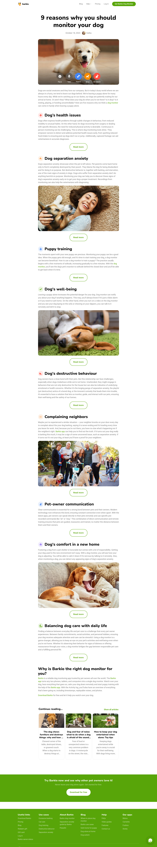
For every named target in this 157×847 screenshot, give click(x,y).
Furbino (126, 825)
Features (105, 825)
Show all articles (111, 709)
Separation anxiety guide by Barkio (67, 823)
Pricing (97, 4)
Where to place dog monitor (88, 819)
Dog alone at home (88, 831)
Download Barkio (45, 695)
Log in (106, 4)
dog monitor (112, 103)
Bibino (125, 818)
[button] (88, 4)
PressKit (63, 828)
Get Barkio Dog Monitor (124, 4)
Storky (125, 829)
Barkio (41, 678)
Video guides (107, 822)
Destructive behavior (46, 829)
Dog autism (85, 835)
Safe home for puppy (89, 828)
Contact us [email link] (106, 829)
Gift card (21, 832)
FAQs (104, 818)
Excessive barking (46, 818)
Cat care (42, 822)
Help (88, 4)
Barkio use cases (87, 824)
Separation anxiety (46, 832)
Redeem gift (22, 829)
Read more (78, 147)
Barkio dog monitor (67, 818)
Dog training (43, 825)
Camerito (126, 822)
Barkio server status (25, 839)
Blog (81, 4)
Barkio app (60, 431)
